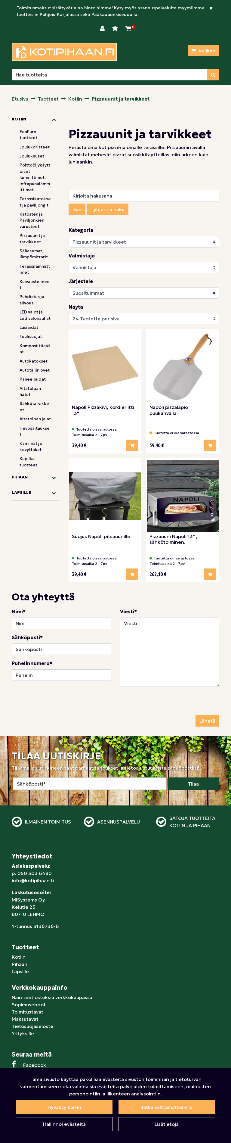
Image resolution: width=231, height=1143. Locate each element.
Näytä (76, 307)
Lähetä (207, 721)
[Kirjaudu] (103, 29)
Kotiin (19, 957)
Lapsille (20, 971)
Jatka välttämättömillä (166, 1107)
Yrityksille (23, 1033)
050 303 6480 (34, 873)
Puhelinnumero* (32, 663)
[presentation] (165, 703)
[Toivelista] (115, 29)
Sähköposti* (27, 637)
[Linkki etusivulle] (64, 52)
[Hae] (109, 74)
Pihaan (19, 964)
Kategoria (81, 230)
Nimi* (19, 612)
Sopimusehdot (29, 1004)
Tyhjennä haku (108, 209)
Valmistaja (82, 256)
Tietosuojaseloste (32, 1026)
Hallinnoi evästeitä (64, 1124)
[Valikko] (203, 50)
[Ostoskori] (128, 29)
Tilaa (193, 784)
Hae (77, 209)
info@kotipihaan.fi (33, 880)
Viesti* (128, 612)
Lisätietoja (167, 1124)
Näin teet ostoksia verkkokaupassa (52, 997)
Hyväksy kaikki (64, 1107)
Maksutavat (25, 1019)
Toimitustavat (27, 1012)
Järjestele (81, 281)
